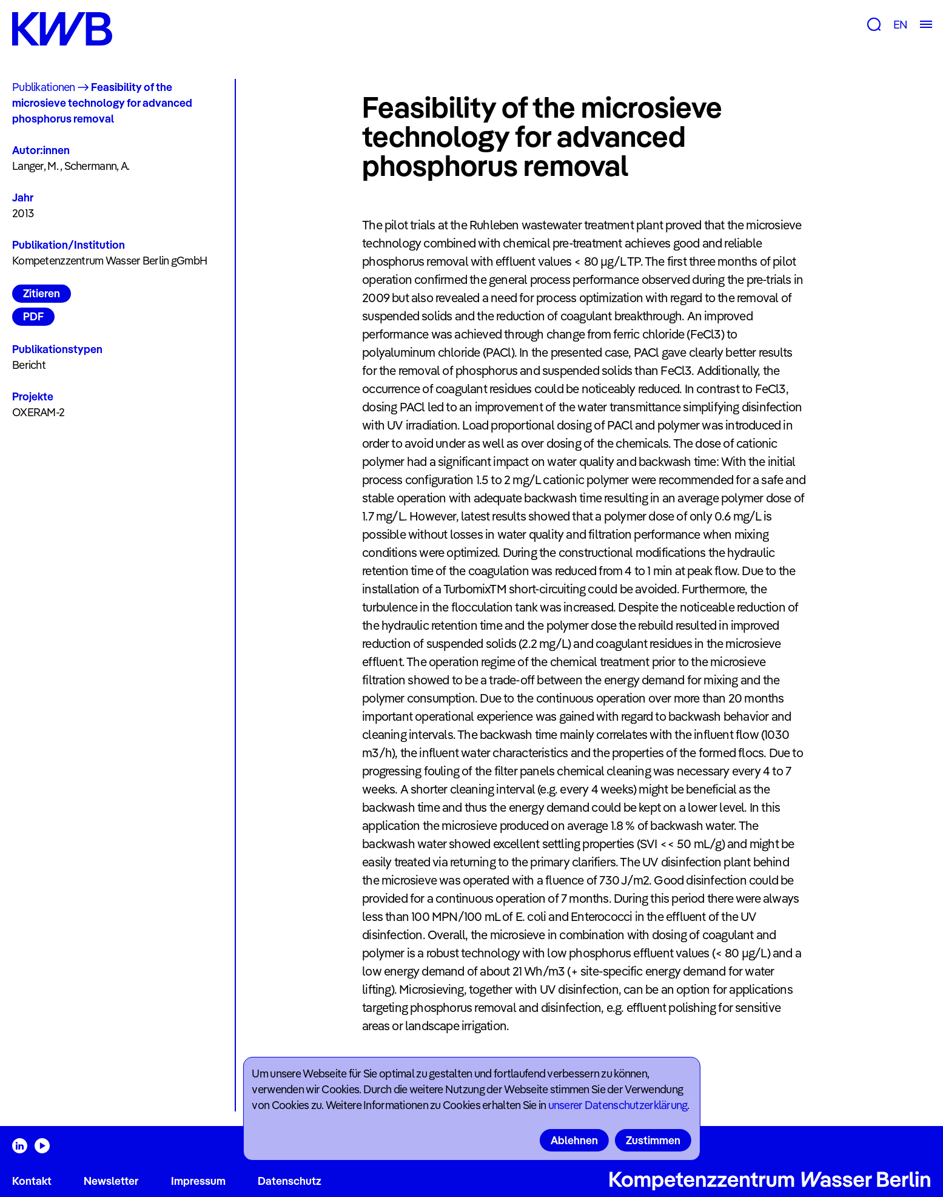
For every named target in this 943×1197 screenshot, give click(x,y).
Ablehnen (574, 1140)
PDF (33, 316)
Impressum (198, 1181)
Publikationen (43, 87)
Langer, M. (35, 166)
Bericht (28, 365)
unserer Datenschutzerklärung (618, 1105)
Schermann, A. (97, 166)
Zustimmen (653, 1140)
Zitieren (41, 293)
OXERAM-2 (38, 412)
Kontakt (32, 1181)
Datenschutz (289, 1181)
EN (900, 25)
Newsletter (111, 1181)
